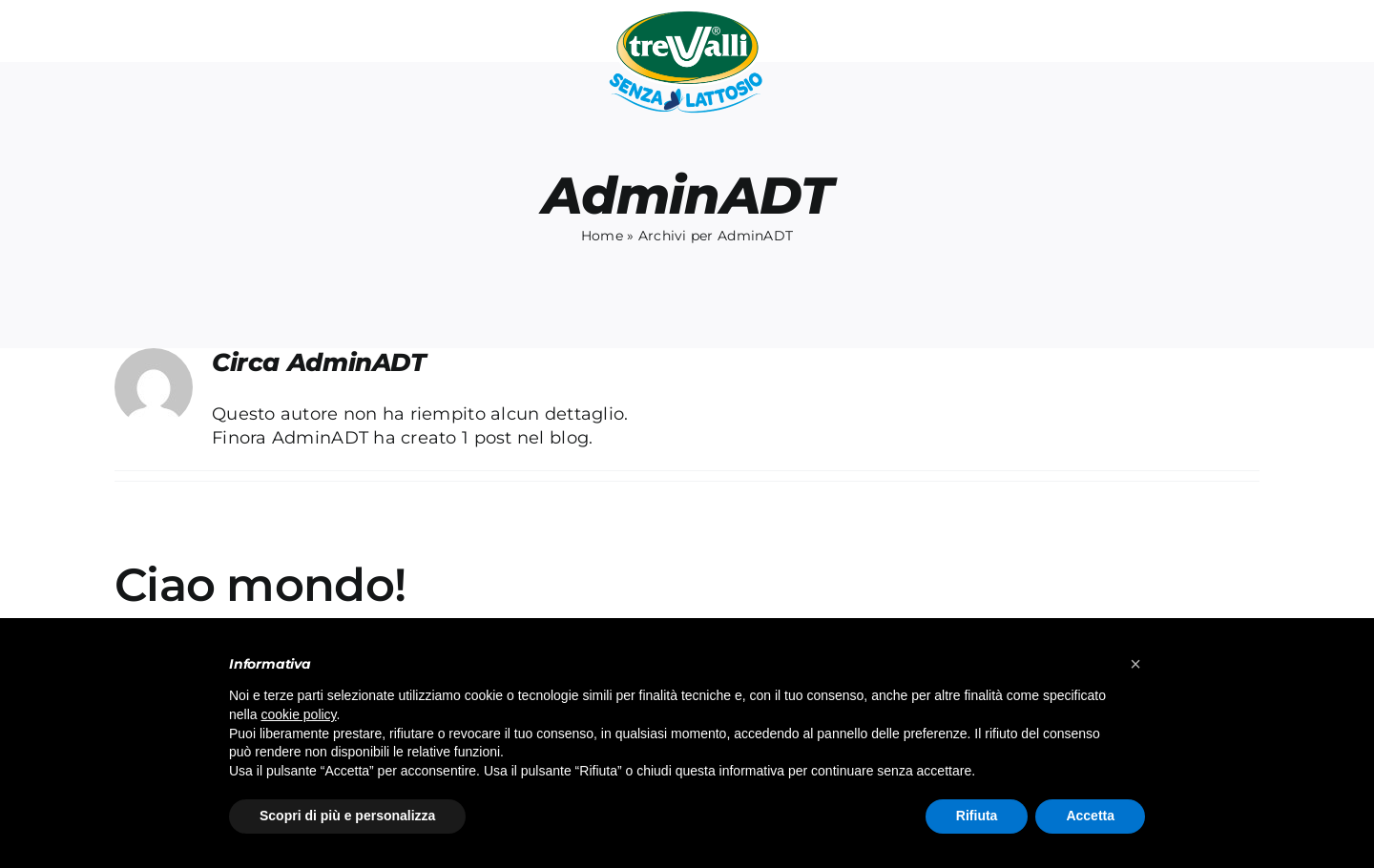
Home (602, 235)
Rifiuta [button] (977, 815)
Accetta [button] (1090, 815)
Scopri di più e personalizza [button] (347, 815)
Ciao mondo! (260, 584)
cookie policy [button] (298, 714)
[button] (1135, 664)
